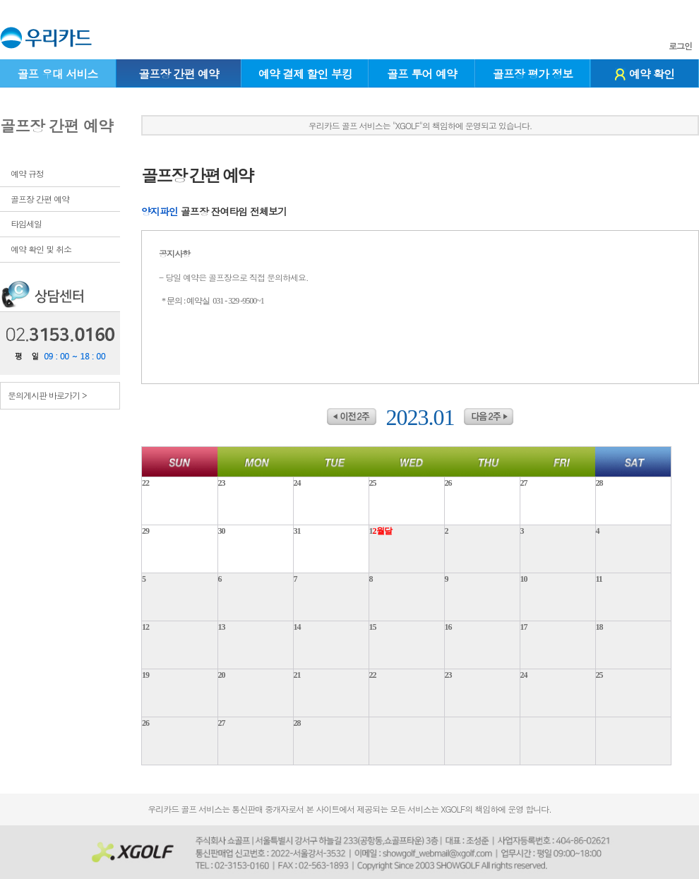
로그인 (680, 46)
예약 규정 (27, 173)
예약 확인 (644, 74)
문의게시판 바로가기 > (47, 395)
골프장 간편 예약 (178, 74)
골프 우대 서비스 (57, 74)
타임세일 (26, 223)
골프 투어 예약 (422, 74)
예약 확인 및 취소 (41, 249)
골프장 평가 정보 (533, 74)
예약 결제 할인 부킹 (305, 74)
